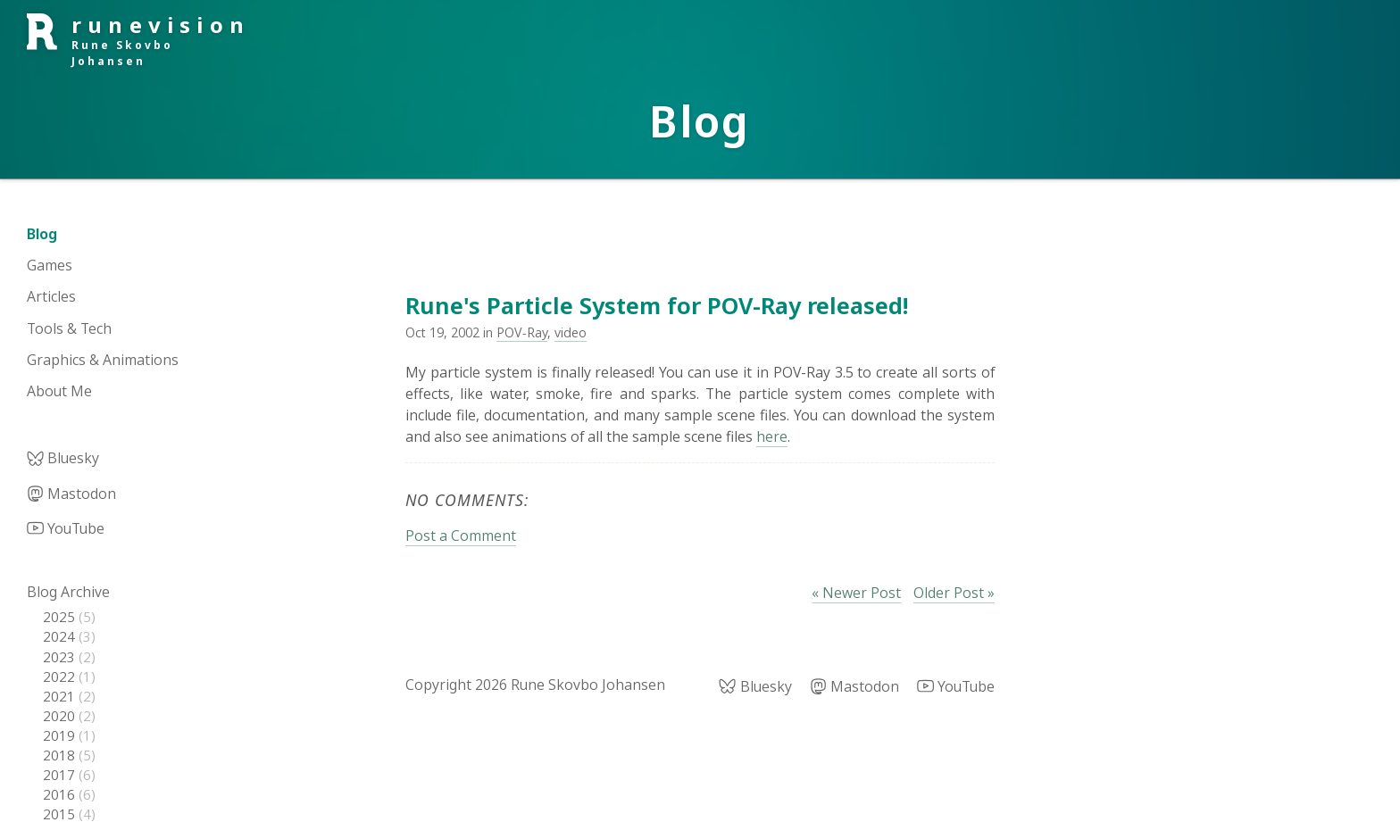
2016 (61, 794)
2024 (61, 636)
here (772, 436)
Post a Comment (460, 535)
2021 (61, 696)
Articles (51, 296)
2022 (61, 676)
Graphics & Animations (103, 359)
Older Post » (954, 592)
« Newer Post (856, 592)
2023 (61, 657)
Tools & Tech (69, 328)
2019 (61, 735)
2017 (61, 775)
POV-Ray (521, 332)
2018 (61, 755)
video (570, 332)
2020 (61, 716)
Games (49, 265)
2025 (61, 617)
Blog (42, 234)
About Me (59, 391)
